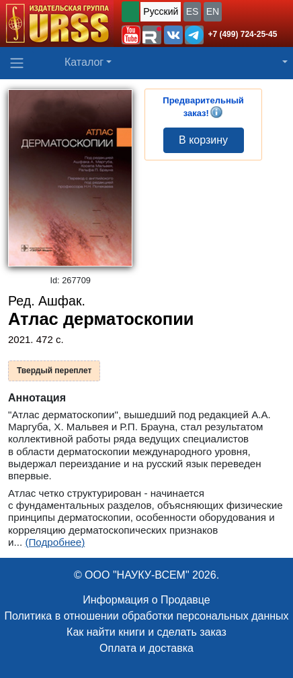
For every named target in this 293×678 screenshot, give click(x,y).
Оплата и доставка (146, 648)
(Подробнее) (55, 542)
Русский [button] (160, 11)
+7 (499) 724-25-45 (242, 34)
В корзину (203, 140)
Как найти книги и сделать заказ (146, 632)
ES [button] (192, 11)
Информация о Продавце (146, 600)
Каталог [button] (84, 62)
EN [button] (212, 11)
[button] (131, 35)
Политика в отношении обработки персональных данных (146, 616)
